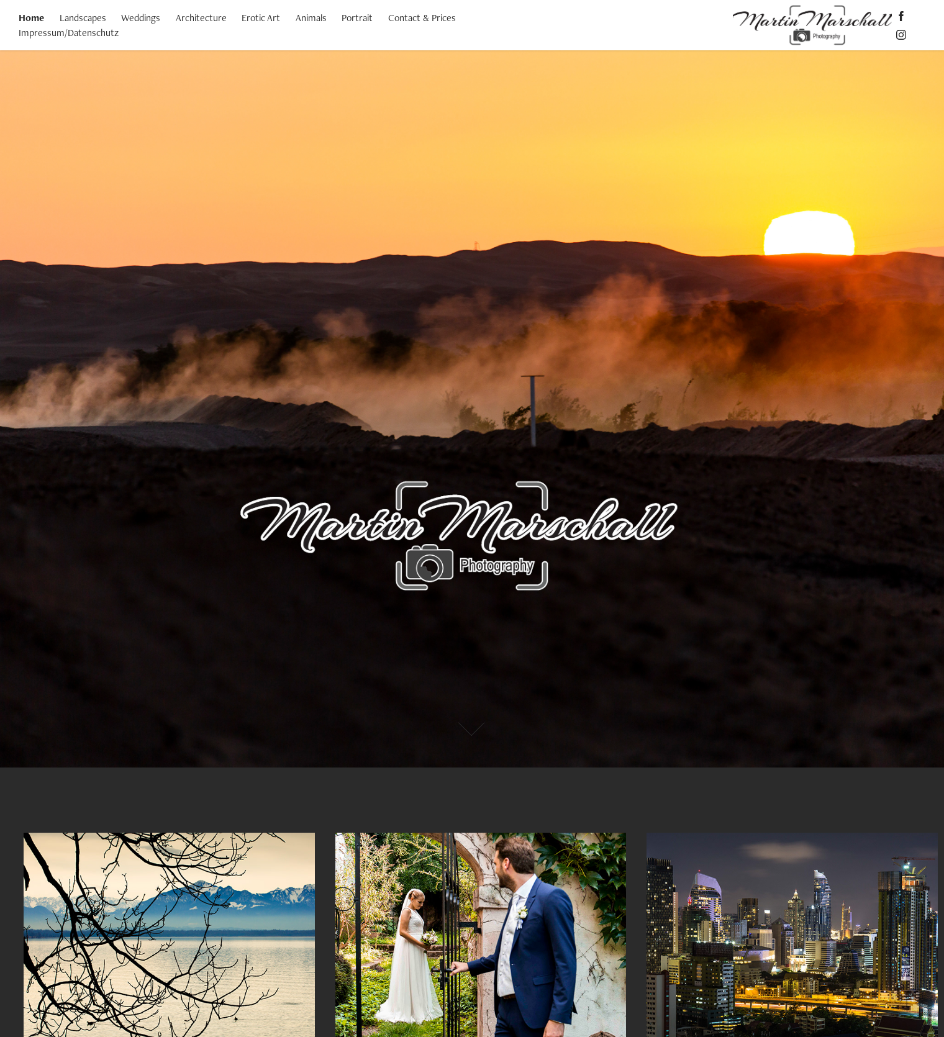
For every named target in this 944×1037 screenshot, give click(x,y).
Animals (311, 17)
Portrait (357, 17)
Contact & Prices (422, 17)
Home (31, 17)
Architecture (201, 17)
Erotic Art (261, 17)
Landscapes (83, 17)
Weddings (140, 17)
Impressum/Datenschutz (69, 32)
